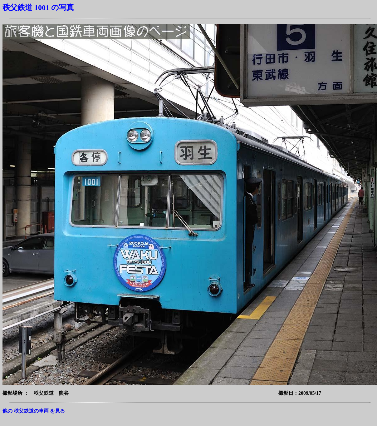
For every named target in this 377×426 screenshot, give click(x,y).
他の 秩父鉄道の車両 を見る (33, 411)
